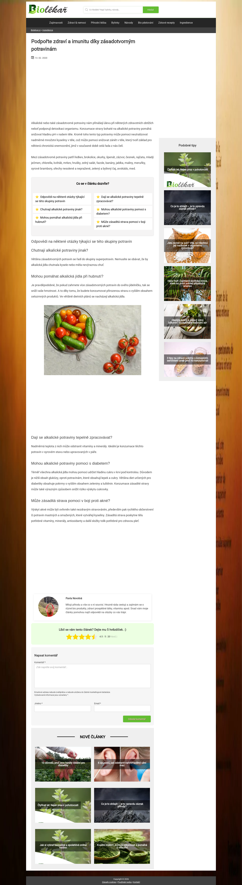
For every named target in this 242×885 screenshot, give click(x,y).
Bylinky (115, 22)
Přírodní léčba (98, 22)
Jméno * (38, 703)
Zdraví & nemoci (77, 22)
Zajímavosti (56, 22)
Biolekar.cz (35, 30)
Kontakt (136, 882)
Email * (97, 703)
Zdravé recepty (166, 22)
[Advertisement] (92, 89)
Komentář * (40, 662)
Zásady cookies (109, 882)
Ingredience (186, 22)
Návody (128, 22)
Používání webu (125, 882)
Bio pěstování (145, 22)
